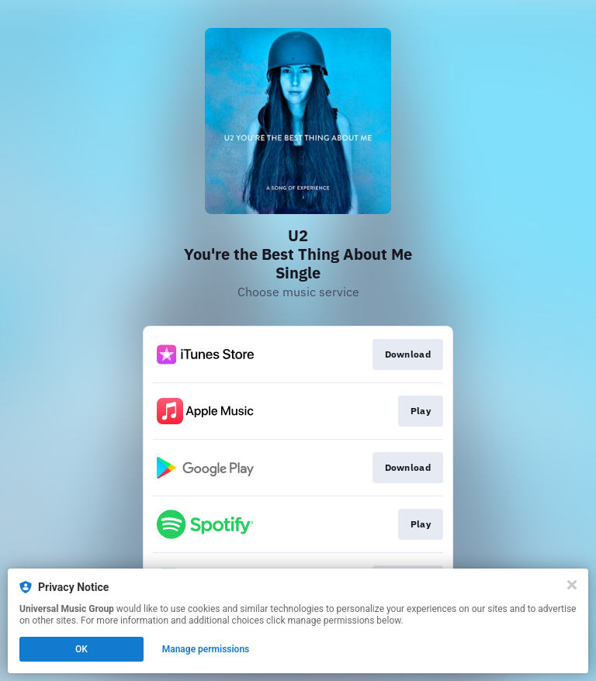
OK (81, 649)
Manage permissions (206, 649)
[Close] (572, 584)
